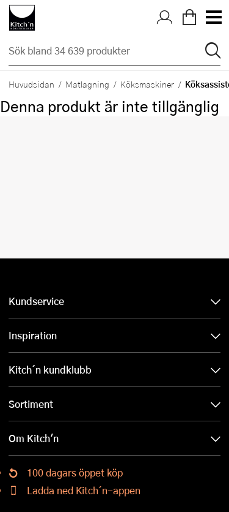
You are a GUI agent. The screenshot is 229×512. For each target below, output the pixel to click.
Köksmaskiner (147, 84)
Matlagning (87, 84)
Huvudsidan (31, 84)
